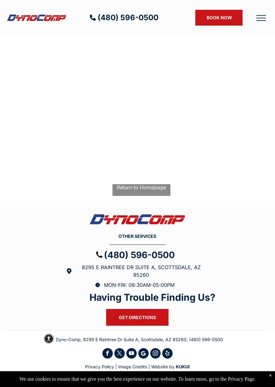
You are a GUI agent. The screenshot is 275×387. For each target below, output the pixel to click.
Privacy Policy (99, 366)
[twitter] (119, 354)
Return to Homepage (141, 187)
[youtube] (131, 354)
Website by (163, 366)
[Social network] (143, 354)
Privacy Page (241, 379)
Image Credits (132, 366)
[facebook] (107, 354)
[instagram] (155, 354)
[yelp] (167, 354)
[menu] (261, 18)
